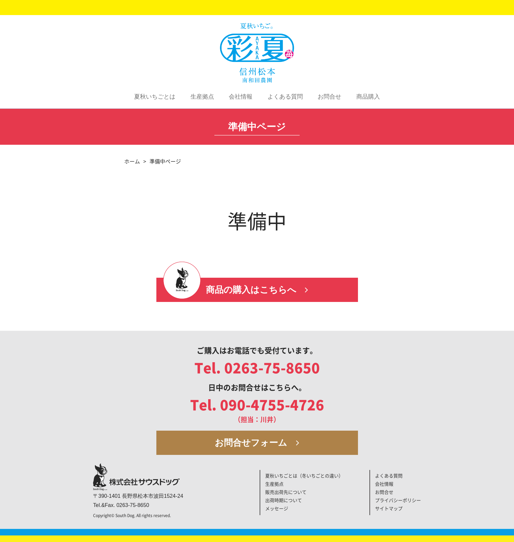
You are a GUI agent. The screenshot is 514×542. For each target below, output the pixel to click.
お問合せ (329, 96)
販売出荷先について (285, 492)
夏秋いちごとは (154, 96)
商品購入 (368, 96)
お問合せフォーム (257, 443)
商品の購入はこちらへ (257, 290)
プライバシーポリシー (398, 500)
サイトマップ (389, 508)
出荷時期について (283, 500)
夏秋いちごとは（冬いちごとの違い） (304, 476)
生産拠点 (202, 96)
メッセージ (276, 508)
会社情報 (240, 96)
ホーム (132, 161)
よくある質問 (285, 96)
